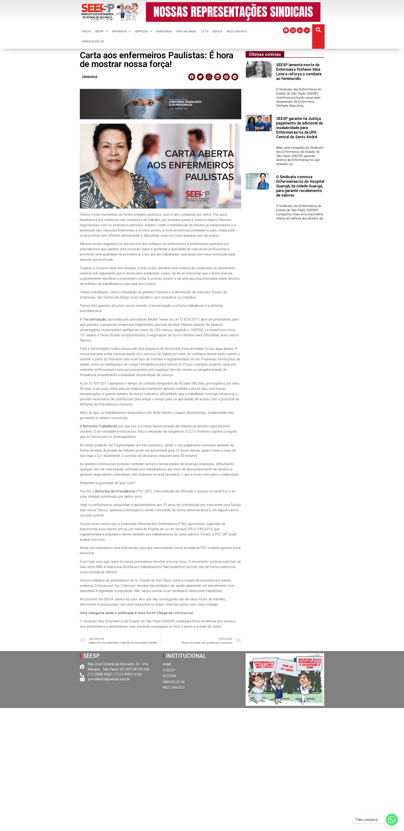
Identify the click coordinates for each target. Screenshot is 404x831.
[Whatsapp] (392, 820)
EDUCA (217, 31)
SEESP (101, 31)
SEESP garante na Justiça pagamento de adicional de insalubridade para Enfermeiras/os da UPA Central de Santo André (299, 127)
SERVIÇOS (143, 31)
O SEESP (169, 670)
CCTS (204, 31)
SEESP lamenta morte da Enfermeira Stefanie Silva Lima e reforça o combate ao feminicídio (299, 72)
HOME (167, 664)
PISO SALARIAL (186, 31)
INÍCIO (86, 31)
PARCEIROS (164, 31)
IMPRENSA (121, 31)
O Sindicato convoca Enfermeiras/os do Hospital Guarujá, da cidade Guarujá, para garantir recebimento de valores (300, 186)
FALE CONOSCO (236, 31)
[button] (318, 30)
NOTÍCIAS (169, 676)
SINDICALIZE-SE (93, 41)
